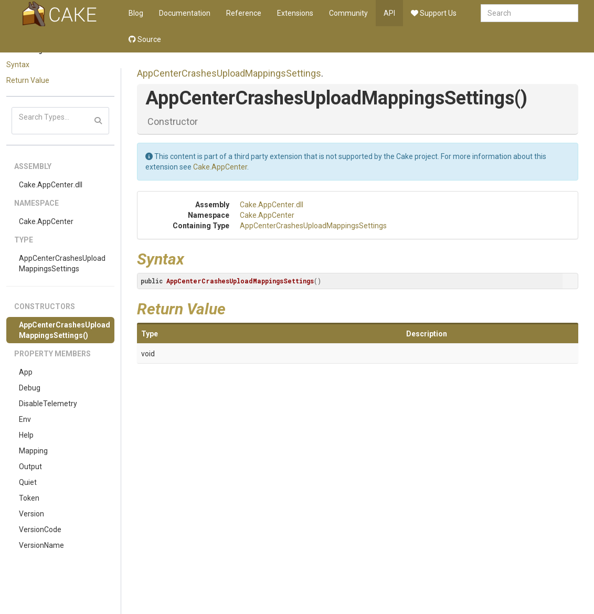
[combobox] (529, 13)
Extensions (295, 13)
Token (29, 498)
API (389, 13)
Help (26, 435)
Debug (29, 388)
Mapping (33, 451)
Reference (243, 13)
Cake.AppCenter (46, 221)
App (26, 372)
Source (145, 39)
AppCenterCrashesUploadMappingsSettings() (64, 330)
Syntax (17, 64)
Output (30, 466)
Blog (136, 13)
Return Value (27, 80)
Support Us (434, 13)
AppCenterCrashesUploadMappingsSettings (62, 263)
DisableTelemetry (48, 403)
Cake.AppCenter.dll (50, 185)
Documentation (184, 13)
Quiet (28, 482)
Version (31, 514)
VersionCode (40, 529)
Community (348, 13)
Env (25, 419)
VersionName (41, 545)
